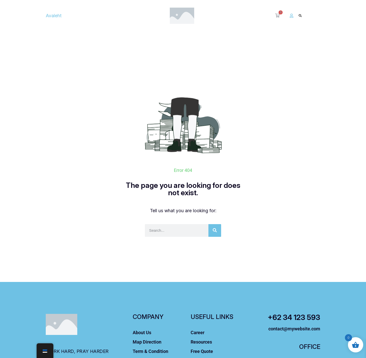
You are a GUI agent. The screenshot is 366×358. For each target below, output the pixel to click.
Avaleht (54, 15)
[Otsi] (214, 230)
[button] (300, 15)
